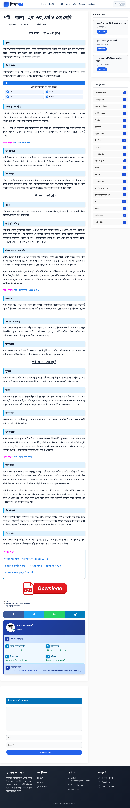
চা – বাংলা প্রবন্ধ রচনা (22, 142)
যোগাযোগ (91, 4)
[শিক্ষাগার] (13, 4)
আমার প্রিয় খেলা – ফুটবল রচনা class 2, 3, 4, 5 (26, 559)
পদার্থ (61, 4)
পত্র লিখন (43, 786)
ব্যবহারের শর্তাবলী (108, 786)
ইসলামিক (82, 4)
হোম (41, 778)
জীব (74, 4)
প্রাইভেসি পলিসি (107, 778)
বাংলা (43, 4)
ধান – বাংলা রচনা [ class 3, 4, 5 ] (27, 290)
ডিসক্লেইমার (106, 782)
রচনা (7, 601)
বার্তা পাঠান (75, 789)
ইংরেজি (52, 4)
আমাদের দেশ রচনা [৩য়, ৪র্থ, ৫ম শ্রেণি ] (19, 572)
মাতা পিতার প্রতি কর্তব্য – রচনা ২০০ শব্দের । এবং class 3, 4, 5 (32, 565)
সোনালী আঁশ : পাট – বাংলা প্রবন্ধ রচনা (18, 604)
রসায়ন (68, 4)
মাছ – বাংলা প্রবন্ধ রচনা (23, 457)
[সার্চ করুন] (115, 4)
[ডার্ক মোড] (122, 4)
